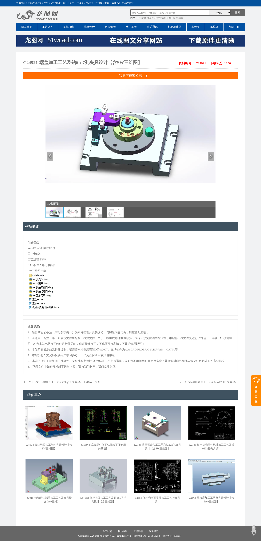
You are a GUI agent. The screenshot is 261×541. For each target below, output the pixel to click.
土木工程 (170, 18)
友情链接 (138, 531)
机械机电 (68, 26)
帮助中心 (234, 26)
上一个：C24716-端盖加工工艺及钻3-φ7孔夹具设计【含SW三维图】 (63, 382)
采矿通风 (152, 26)
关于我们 (107, 531)
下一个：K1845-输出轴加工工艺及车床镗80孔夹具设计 (206, 382)
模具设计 (151, 18)
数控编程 (161, 18)
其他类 (196, 26)
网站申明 (122, 531)
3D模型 (179, 18)
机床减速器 (174, 26)
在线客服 (256, 394)
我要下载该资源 (130, 76)
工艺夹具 (141, 18)
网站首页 (26, 26)
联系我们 (153, 531)
